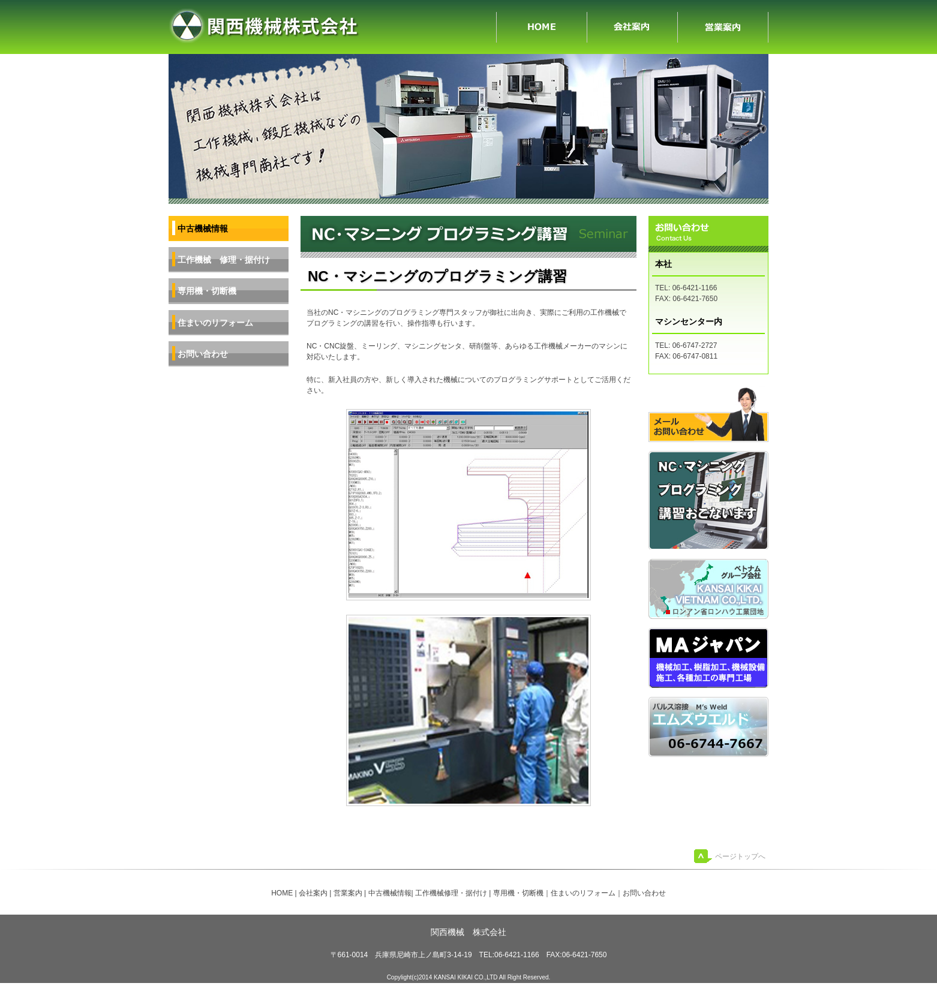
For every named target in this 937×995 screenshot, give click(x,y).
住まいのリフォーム (215, 322)
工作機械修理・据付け (451, 893)
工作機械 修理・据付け (224, 259)
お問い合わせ (203, 354)
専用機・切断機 (207, 291)
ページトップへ (740, 856)
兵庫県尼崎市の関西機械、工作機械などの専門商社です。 (333, 27)
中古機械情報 (390, 893)
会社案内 (632, 27)
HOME (542, 27)
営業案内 (723, 27)
